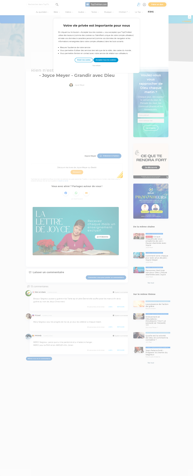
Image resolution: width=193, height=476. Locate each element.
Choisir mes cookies (83, 60)
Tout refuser (96, 65)
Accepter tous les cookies (106, 60)
